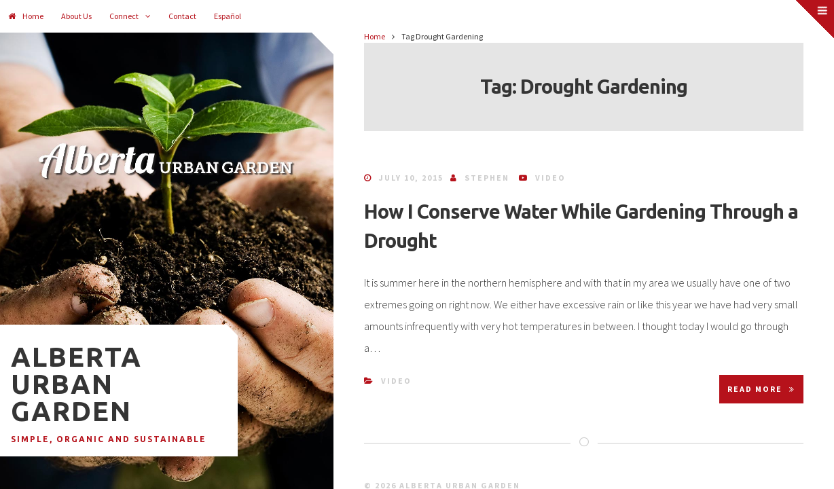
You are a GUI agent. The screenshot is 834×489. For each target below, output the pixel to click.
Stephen (487, 178)
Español (227, 16)
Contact (182, 16)
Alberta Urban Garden (76, 384)
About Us (76, 16)
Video (550, 178)
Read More (761, 389)
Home (25, 16)
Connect (124, 16)
